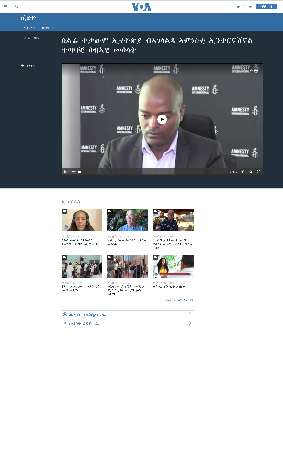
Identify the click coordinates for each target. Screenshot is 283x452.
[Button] (28, 67)
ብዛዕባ (45, 28)
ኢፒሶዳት (29, 28)
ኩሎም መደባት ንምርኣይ (179, 300)
